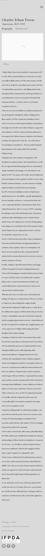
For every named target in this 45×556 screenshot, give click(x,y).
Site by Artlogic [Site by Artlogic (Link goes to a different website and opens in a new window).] (8, 530)
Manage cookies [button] (9, 522)
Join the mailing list (4, 546)
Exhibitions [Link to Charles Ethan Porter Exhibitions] (22, 28)
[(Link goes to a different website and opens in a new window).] (11, 539)
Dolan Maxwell (19, 7)
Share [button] (6, 64)
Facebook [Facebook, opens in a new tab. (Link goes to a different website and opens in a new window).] (8, 546)
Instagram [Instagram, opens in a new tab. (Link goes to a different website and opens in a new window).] (13, 546)
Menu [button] (41, 7)
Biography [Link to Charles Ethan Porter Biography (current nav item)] (7, 28)
